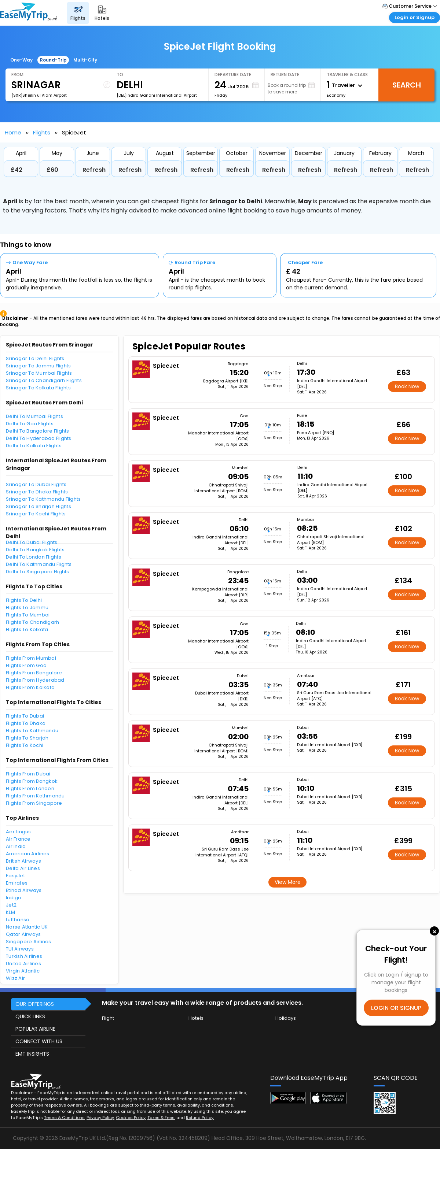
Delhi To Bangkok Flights (35, 549)
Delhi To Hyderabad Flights (39, 438)
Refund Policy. (200, 1117)
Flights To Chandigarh (32, 622)
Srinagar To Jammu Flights (38, 365)
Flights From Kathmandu (35, 795)
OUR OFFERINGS (34, 1004)
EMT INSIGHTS (32, 1053)
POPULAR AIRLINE (35, 1029)
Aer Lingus (18, 831)
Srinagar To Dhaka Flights (37, 491)
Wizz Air (15, 978)
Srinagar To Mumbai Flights (39, 373)
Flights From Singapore (34, 803)
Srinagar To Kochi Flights (36, 513)
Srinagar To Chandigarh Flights (44, 380)
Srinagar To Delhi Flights (35, 358)
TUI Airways (20, 948)
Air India (16, 846)
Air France (18, 839)
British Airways (23, 860)
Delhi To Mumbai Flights (34, 416)
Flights (41, 132)
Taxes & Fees (161, 1117)
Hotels (195, 1018)
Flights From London (30, 788)
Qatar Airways (23, 934)
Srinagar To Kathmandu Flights (43, 499)
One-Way (21, 60)
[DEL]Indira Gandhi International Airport (157, 95)
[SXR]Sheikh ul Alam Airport (39, 95)
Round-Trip (53, 60)
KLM (10, 912)
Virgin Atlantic (23, 970)
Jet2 (11, 904)
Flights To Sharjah (27, 737)
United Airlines (23, 963)
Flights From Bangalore (34, 672)
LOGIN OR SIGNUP (396, 1008)
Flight (108, 1018)
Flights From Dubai (28, 773)
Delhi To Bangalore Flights (37, 430)
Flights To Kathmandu (32, 730)
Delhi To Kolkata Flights (34, 445)
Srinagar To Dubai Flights (36, 484)
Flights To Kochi (24, 745)
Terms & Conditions (64, 1117)
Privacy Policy (100, 1117)
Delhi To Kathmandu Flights (39, 564)
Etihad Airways (24, 890)
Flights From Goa (26, 665)
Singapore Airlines (28, 941)
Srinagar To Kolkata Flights (38, 387)
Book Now (407, 386)
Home (13, 132)
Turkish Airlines (24, 956)
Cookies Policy (131, 1117)
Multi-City (85, 60)
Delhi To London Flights (33, 556)
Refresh (94, 170)
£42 (16, 170)
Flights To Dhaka (25, 723)
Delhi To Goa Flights (30, 423)
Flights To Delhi (24, 600)
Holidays (285, 1018)
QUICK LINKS (30, 1016)
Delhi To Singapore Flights (37, 571)
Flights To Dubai (25, 715)
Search (406, 85)
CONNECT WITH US (38, 1041)
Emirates (16, 882)
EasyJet (15, 875)
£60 (52, 170)
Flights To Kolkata (27, 629)
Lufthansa (17, 919)
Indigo (14, 897)
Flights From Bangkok (32, 781)
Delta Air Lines (23, 868)
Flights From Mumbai (31, 658)
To (120, 74)
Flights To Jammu (27, 607)
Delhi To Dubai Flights (32, 542)
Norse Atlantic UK (27, 926)
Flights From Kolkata (30, 687)
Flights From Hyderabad (35, 680)
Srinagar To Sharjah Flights (38, 506)
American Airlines (27, 853)
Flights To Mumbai (28, 614)
